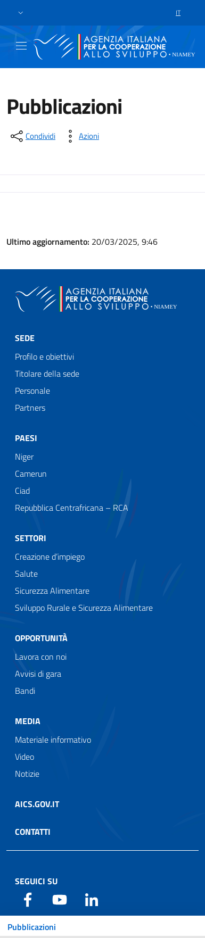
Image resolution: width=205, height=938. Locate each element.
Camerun (31, 473)
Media (27, 721)
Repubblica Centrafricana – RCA (71, 507)
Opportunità (41, 638)
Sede (25, 337)
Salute (26, 573)
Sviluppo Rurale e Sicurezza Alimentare (84, 607)
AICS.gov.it (37, 804)
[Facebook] (27, 898)
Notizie (27, 773)
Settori (30, 538)
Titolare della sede (47, 373)
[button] (21, 13)
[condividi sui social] (32, 136)
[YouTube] (59, 898)
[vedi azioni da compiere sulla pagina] (80, 136)
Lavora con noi (41, 656)
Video (24, 756)
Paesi (26, 437)
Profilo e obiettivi (44, 356)
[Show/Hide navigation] (21, 45)
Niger (24, 456)
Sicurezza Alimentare (52, 590)
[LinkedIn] (91, 898)
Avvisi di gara (38, 673)
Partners (30, 407)
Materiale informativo (53, 739)
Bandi (25, 690)
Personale (32, 390)
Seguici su (36, 881)
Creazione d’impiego (50, 556)
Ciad (22, 490)
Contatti (33, 831)
